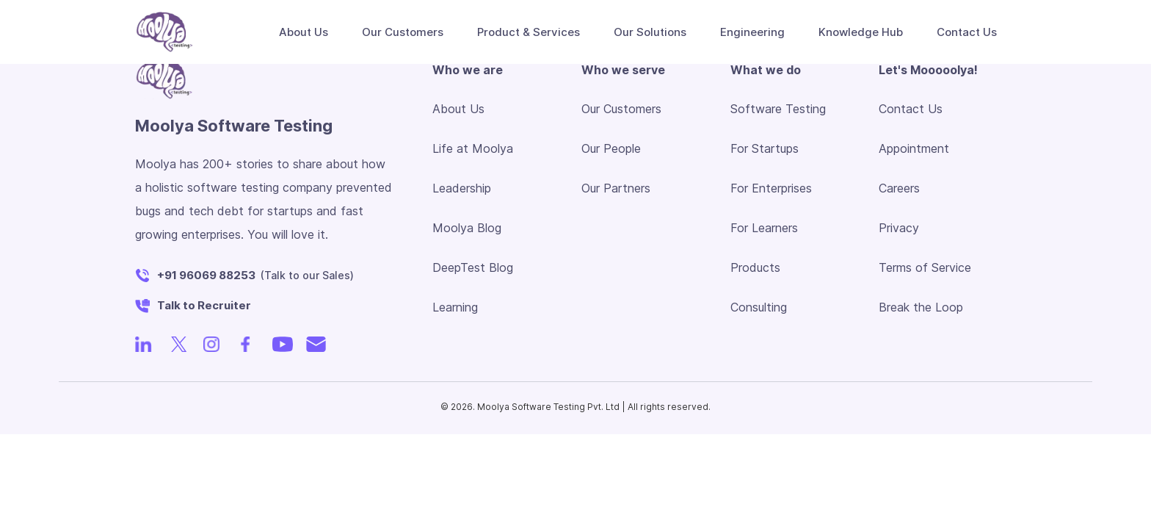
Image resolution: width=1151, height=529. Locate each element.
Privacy (899, 227)
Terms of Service (925, 267)
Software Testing (778, 108)
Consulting (758, 307)
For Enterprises (771, 188)
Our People (611, 148)
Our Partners (615, 188)
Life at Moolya (472, 148)
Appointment (914, 148)
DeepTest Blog (472, 267)
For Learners (764, 227)
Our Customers (402, 32)
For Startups (764, 148)
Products (755, 267)
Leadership (461, 188)
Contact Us (911, 108)
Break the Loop (921, 307)
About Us (458, 108)
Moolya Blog (466, 227)
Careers (899, 188)
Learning (455, 307)
